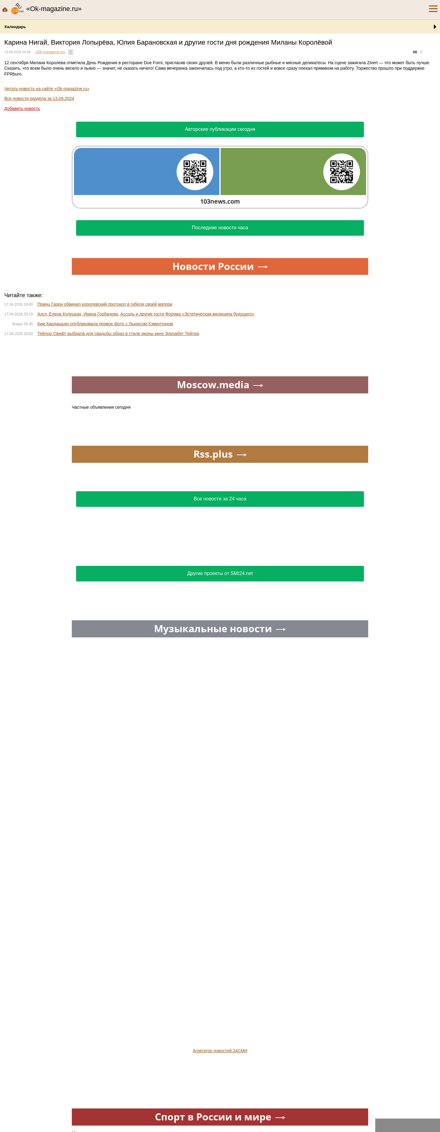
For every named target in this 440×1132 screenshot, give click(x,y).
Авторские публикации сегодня (220, 129)
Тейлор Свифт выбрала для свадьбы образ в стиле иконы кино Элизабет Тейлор (118, 333)
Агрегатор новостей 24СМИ (220, 1050)
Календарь (15, 26)
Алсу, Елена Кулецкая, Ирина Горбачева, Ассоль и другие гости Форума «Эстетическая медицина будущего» (145, 314)
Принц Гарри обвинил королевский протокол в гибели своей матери (104, 304)
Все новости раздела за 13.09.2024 (39, 98)
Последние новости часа (220, 227)
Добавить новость (22, 108)
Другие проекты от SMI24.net (220, 573)
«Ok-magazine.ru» (50, 52)
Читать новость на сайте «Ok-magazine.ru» (47, 88)
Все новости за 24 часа (220, 498)
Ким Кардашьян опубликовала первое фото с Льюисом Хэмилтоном (105, 323)
